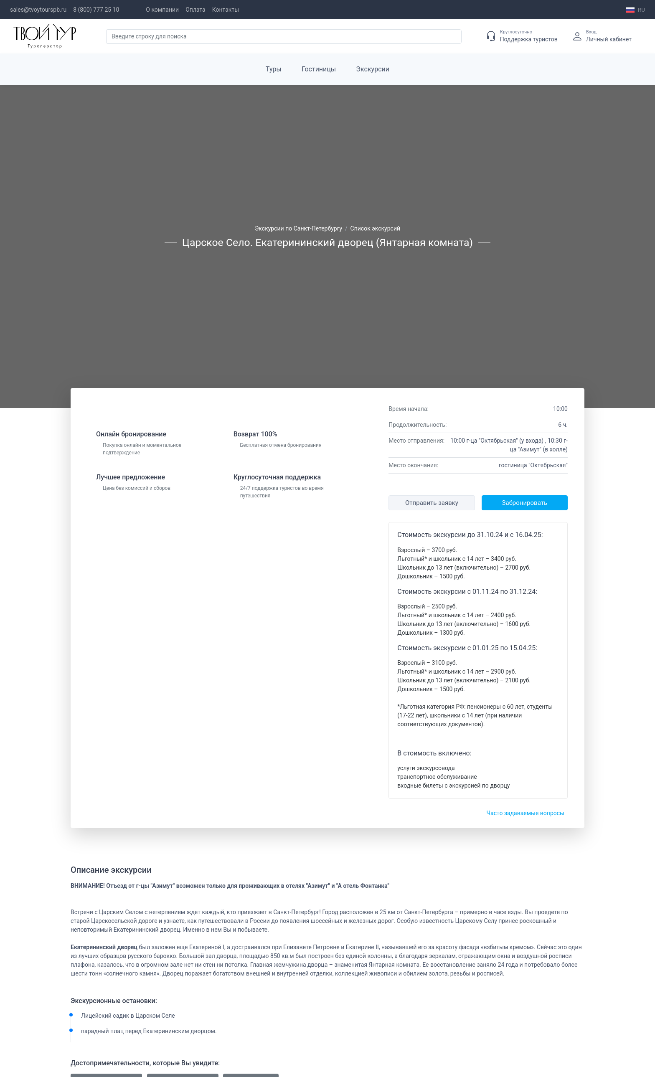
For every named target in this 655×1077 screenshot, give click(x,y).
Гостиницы (319, 69)
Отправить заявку (431, 503)
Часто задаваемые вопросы (525, 813)
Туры (274, 69)
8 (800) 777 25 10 (96, 9)
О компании (162, 9)
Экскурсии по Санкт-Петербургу (298, 228)
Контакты (225, 9)
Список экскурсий (375, 228)
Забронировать (524, 503)
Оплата (195, 9)
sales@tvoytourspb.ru (38, 9)
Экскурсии (372, 69)
